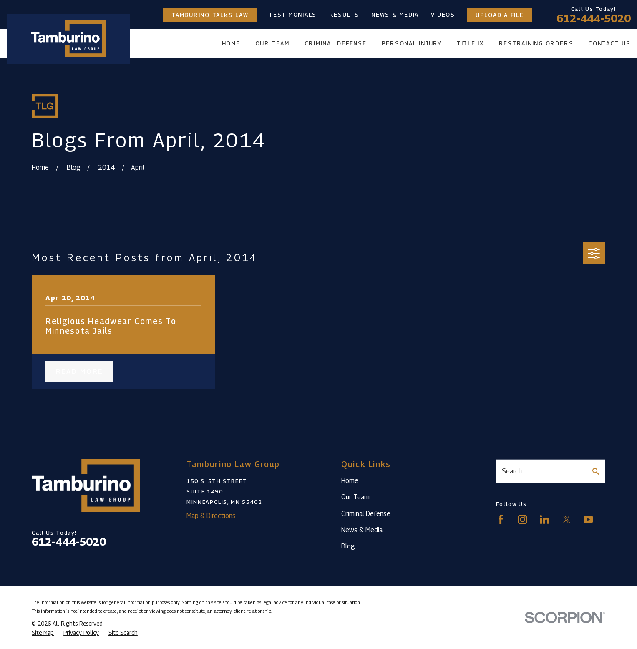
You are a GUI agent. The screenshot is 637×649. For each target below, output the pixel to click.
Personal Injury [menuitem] (412, 43)
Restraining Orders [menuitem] (536, 43)
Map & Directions (211, 515)
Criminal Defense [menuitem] (336, 43)
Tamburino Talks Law (209, 14)
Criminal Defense (365, 513)
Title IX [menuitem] (470, 43)
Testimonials (293, 14)
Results (344, 14)
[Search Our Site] (595, 471)
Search (512, 471)
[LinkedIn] (544, 519)
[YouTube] (588, 519)
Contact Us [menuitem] (609, 43)
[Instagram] (522, 519)
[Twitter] (567, 519)
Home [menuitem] (231, 43)
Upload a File (500, 14)
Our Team (355, 497)
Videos (443, 14)
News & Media (395, 14)
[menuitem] (43, 633)
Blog (348, 546)
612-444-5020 (593, 18)
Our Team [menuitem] (272, 43)
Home (349, 480)
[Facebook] (501, 519)
